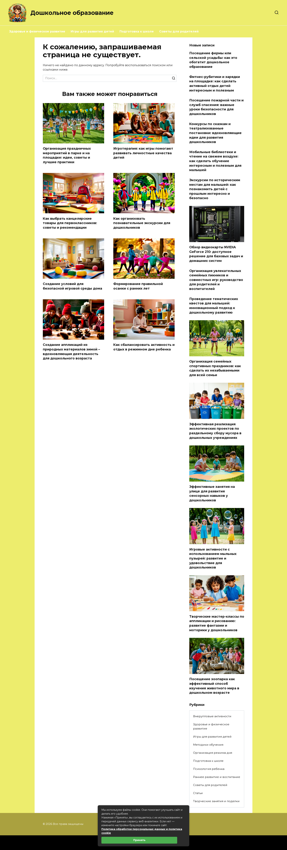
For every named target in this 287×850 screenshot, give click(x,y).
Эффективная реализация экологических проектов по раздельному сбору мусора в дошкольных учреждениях (215, 430)
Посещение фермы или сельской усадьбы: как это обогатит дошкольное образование (213, 60)
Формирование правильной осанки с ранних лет (138, 286)
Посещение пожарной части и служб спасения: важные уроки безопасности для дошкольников (216, 107)
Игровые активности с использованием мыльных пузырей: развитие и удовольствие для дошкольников (212, 558)
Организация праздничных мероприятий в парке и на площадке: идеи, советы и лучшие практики (67, 155)
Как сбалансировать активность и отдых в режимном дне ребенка (144, 347)
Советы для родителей (179, 31)
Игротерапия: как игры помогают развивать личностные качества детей (143, 153)
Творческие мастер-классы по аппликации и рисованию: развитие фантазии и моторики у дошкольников (216, 623)
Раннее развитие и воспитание (216, 777)
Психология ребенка (208, 769)
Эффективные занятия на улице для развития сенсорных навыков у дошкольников (212, 493)
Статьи (198, 793)
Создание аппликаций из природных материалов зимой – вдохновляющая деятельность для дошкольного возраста (71, 351)
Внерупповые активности (212, 716)
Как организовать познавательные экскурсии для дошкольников (141, 223)
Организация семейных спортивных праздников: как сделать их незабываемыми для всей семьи (215, 368)
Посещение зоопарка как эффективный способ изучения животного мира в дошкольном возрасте (214, 685)
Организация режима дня (212, 752)
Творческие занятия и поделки (216, 801)
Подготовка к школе (137, 31)
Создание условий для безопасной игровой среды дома (72, 286)
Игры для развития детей (92, 31)
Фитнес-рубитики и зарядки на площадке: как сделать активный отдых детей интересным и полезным (214, 83)
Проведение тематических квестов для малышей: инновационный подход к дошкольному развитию (213, 305)
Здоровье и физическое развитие (37, 31)
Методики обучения (208, 744)
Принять (139, 840)
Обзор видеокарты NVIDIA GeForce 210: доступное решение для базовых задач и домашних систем (216, 254)
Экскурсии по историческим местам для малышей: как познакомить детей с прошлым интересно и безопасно (214, 189)
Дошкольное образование (71, 12)
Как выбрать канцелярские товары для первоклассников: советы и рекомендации (70, 223)
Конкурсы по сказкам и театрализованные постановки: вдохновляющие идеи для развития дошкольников (215, 133)
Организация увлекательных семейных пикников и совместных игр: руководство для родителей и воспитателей (216, 280)
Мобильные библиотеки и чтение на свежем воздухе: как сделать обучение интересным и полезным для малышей (215, 161)
